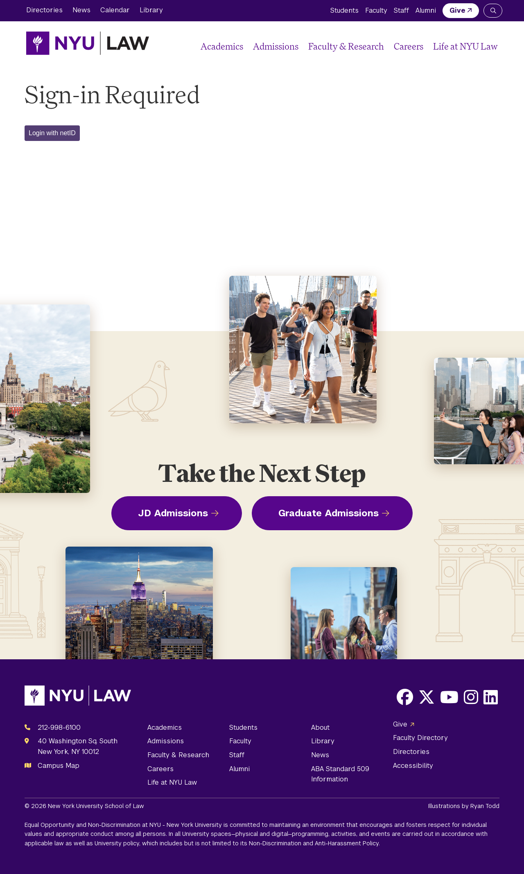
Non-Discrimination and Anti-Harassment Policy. (314, 843)
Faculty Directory (420, 737)
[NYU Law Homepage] (87, 43)
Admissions (275, 46)
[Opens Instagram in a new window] (471, 697)
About (320, 727)
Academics (222, 46)
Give (457, 10)
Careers (408, 46)
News (81, 10)
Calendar (115, 10)
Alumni (426, 10)
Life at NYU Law (465, 46)
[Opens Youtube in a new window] (449, 697)
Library (151, 10)
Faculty (376, 10)
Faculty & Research (346, 46)
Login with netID (52, 132)
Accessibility (413, 765)
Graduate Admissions (328, 513)
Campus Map (58, 765)
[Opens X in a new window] (426, 697)
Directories (44, 10)
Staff (401, 10)
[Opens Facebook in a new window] (405, 697)
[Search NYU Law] (492, 11)
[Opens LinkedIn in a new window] (490, 697)
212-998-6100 (59, 727)
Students (344, 10)
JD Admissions (173, 513)
